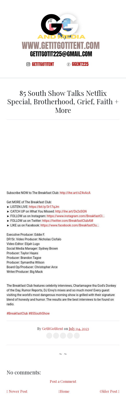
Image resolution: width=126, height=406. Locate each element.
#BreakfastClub (17, 313)
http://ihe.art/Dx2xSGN (71, 211)
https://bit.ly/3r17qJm (44, 207)
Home (64, 391)
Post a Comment (63, 381)
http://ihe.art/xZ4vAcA (75, 193)
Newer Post (18, 391)
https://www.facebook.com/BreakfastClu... (70, 225)
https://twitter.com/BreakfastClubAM (67, 220)
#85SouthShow (39, 313)
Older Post (108, 391)
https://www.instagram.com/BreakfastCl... (76, 216)
